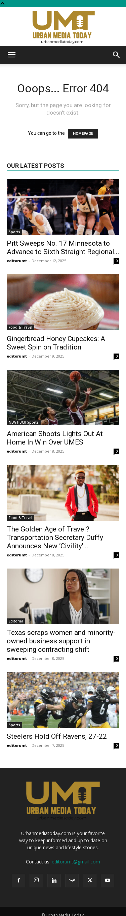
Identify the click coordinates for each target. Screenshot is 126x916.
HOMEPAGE (83, 133)
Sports (14, 232)
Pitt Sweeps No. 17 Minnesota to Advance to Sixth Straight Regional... (63, 247)
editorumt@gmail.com (76, 861)
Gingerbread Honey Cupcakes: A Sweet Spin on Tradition (56, 343)
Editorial (16, 621)
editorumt (17, 260)
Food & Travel (20, 327)
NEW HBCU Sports (24, 422)
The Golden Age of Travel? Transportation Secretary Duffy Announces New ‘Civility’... (55, 537)
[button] (11, 55)
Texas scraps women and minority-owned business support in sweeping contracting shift (61, 641)
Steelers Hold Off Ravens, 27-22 (57, 736)
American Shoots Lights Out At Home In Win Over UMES (55, 438)
